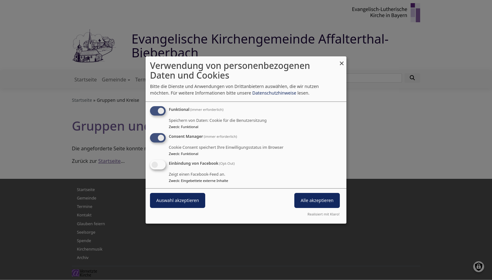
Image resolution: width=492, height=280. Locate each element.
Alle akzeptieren (317, 200)
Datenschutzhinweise (274, 93)
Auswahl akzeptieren (177, 200)
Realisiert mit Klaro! (324, 214)
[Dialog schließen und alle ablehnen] (341, 60)
